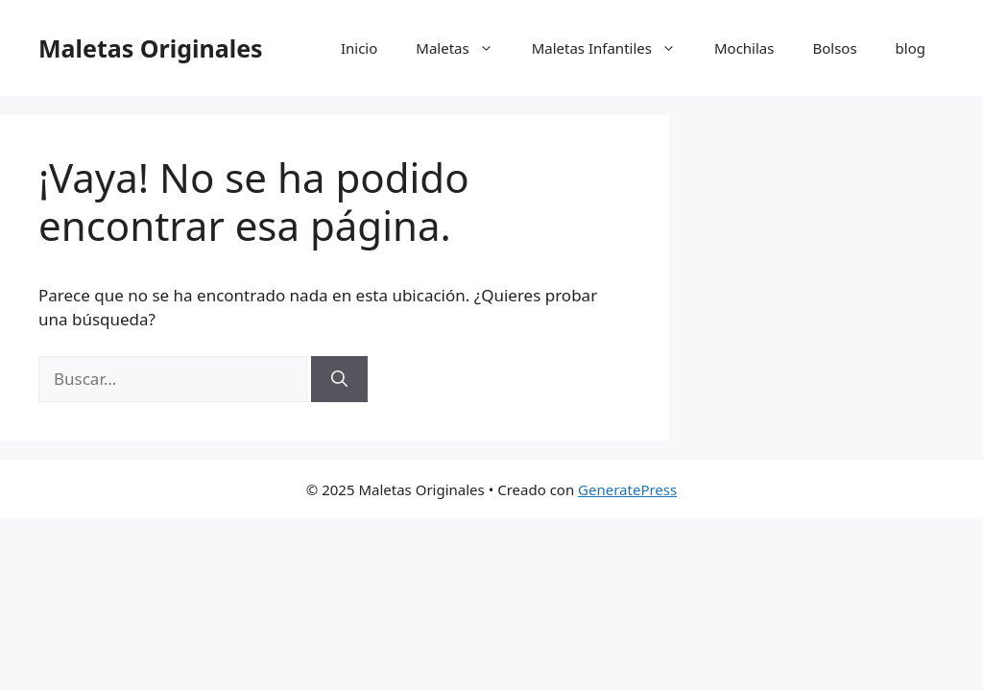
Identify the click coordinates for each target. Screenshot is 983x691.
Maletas (464, 48)
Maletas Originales (150, 48)
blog (910, 48)
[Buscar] (339, 379)
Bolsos (834, 48)
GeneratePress (627, 489)
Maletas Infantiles (613, 48)
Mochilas (744, 48)
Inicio (359, 48)
